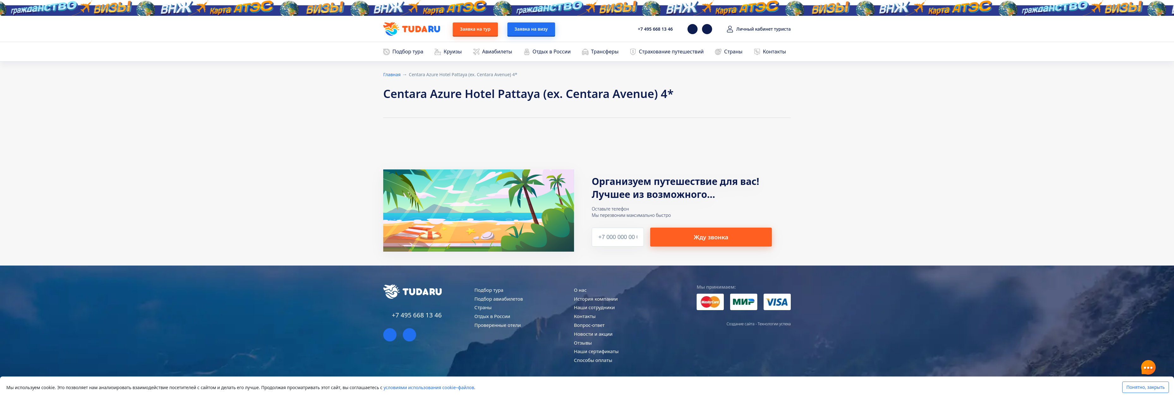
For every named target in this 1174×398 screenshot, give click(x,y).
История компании (596, 299)
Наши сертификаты (596, 351)
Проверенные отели (498, 325)
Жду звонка (728, 236)
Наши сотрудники (594, 307)
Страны (733, 51)
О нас (580, 290)
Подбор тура (407, 51)
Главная (392, 74)
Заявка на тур (475, 29)
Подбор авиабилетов (499, 299)
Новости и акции (593, 334)
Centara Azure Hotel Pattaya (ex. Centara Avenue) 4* (463, 74)
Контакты (774, 51)
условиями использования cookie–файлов (429, 387)
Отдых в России (552, 51)
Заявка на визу (531, 29)
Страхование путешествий (671, 51)
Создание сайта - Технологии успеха (759, 324)
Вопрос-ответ (589, 325)
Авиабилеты (497, 51)
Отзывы (583, 343)
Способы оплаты (593, 360)
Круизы (453, 51)
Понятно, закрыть (1145, 387)
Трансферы (605, 51)
